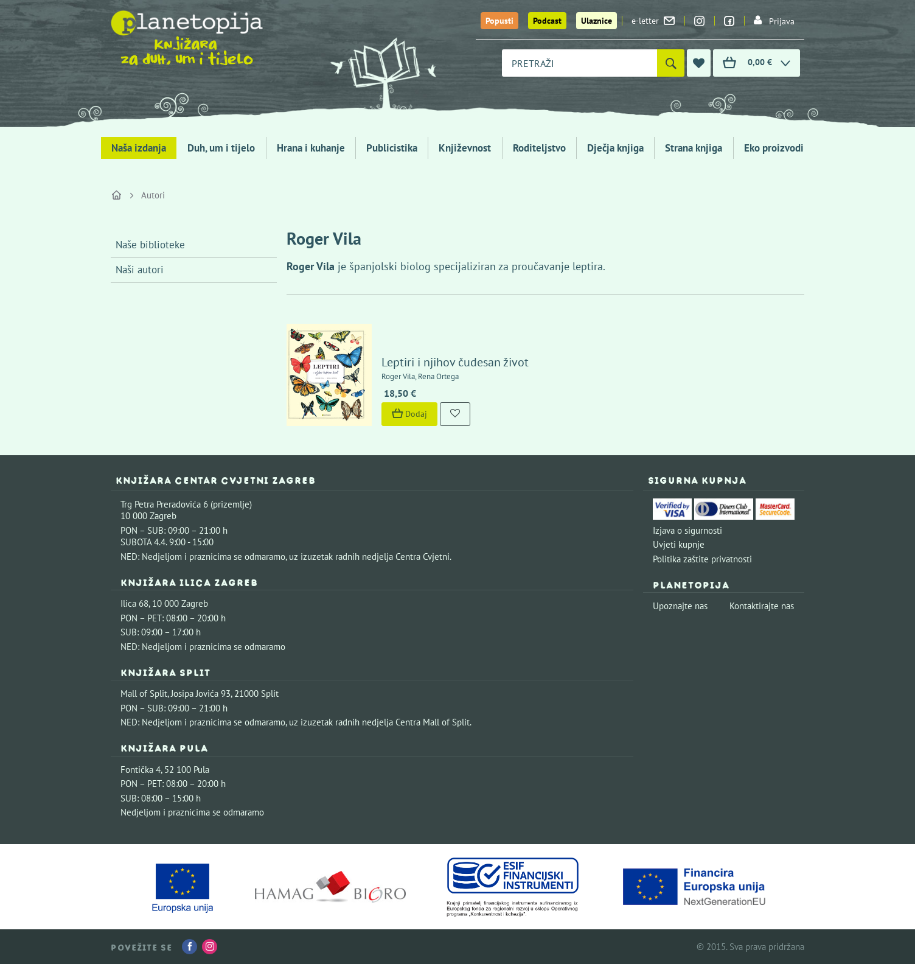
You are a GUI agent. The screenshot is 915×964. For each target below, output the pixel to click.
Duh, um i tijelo (221, 148)
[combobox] (579, 63)
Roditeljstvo (539, 148)
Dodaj (409, 413)
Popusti (499, 20)
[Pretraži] (670, 63)
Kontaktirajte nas (761, 606)
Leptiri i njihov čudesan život (455, 362)
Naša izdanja (138, 148)
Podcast (547, 20)
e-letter (653, 20)
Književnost (465, 148)
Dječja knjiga (615, 148)
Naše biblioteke (150, 244)
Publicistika (391, 148)
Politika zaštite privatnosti (702, 559)
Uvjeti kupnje (679, 544)
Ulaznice (596, 20)
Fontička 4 (140, 769)
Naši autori (140, 269)
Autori (153, 195)
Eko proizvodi (774, 148)
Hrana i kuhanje (311, 148)
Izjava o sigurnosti (687, 530)
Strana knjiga (693, 148)
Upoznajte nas (680, 606)
